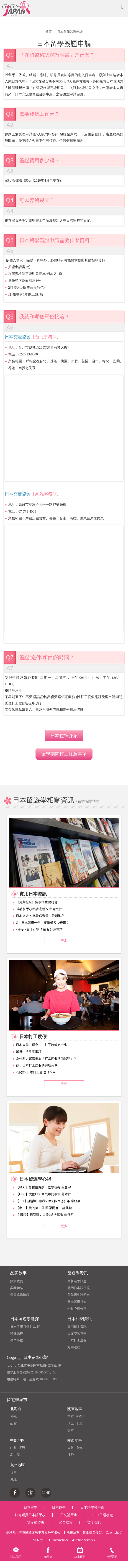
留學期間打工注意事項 (64, 753)
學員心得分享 (77, 1308)
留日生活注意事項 (28, 1051)
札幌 (13, 1416)
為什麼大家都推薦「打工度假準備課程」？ (46, 1058)
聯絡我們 (15, 1552)
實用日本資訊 (77, 1326)
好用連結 (73, 1347)
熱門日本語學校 (78, 1288)
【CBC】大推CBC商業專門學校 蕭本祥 (43, 1194)
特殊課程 (16, 1333)
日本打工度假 (77, 1340)
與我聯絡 (16, 1288)
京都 (79, 1448)
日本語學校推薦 (92, 1507)
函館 (13, 1423)
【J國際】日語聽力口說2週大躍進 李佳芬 (45, 1215)
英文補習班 (35, 1522)
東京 (70, 1416)
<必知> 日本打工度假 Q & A (35, 1072)
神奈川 (81, 1416)
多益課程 (66, 1522)
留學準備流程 (19, 1295)
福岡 (13, 1472)
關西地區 (74, 1440)
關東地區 (74, 1409)
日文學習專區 (77, 1333)
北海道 (15, 1409)
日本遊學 (59, 1507)
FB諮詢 (48, 1552)
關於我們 (16, 1281)
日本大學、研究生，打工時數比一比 (41, 1045)
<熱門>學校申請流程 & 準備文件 (39, 909)
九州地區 (17, 1465)
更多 (64, 941)
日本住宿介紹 (64, 735)
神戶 (70, 1454)
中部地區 (17, 1440)
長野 (22, 1448)
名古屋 (15, 1454)
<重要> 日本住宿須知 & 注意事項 (39, 929)
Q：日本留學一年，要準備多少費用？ (42, 922)
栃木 (70, 1430)
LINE (46, 1492)
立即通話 (112, 1552)
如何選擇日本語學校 (30, 1515)
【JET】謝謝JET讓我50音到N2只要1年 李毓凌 (48, 1201)
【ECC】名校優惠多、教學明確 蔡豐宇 (43, 1187)
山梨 (13, 1448)
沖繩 (13, 1479)
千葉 (79, 1423)
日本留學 (30, 1507)
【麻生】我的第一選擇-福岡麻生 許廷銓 (44, 1208)
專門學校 (16, 1340)
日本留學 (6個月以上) (25, 1326)
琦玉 (70, 1423)
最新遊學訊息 (77, 1281)
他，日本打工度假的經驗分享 (36, 1065)
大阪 (70, 1448)
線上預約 (79, 1552)
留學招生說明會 (78, 1295)
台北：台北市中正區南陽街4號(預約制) (35, 1365)
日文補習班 (68, 1515)
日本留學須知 (77, 1301)
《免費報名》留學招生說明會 (36, 902)
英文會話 (94, 1522)
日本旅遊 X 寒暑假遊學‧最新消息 (40, 916)
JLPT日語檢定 (102, 1515)
